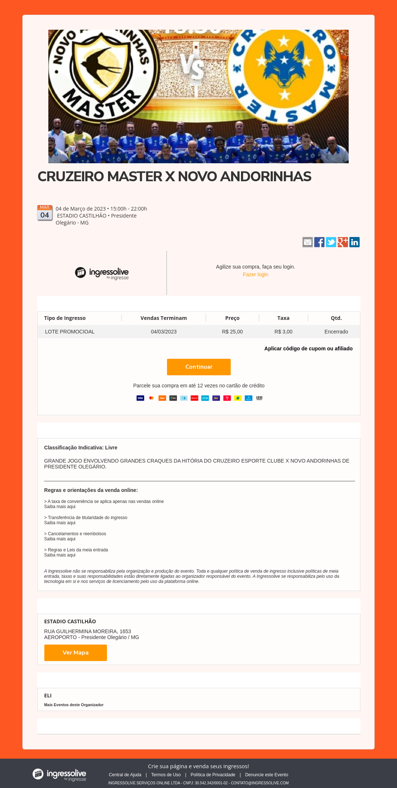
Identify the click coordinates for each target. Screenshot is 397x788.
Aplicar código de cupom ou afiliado (308, 348)
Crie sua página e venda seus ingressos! (198, 766)
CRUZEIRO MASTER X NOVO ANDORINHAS (174, 176)
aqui (71, 506)
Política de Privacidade (212, 774)
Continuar (198, 367)
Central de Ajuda (125, 774)
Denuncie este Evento (266, 774)
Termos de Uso (166, 774)
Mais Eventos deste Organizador (74, 705)
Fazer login (255, 274)
